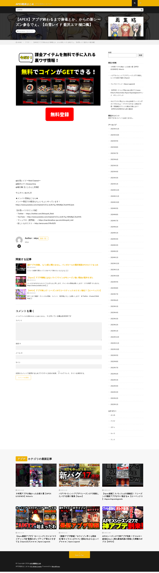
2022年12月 (115, 334)
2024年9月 (114, 208)
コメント (19, 322)
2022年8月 (114, 359)
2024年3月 (114, 244)
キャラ (113, 429)
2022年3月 (114, 389)
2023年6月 (114, 298)
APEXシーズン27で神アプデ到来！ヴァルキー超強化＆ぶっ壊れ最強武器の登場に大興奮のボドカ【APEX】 (122, 536)
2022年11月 (115, 340)
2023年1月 (114, 328)
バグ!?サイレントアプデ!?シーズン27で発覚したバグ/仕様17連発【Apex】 (79, 491)
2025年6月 (114, 160)
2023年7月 (114, 292)
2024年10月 (115, 202)
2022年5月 (114, 377)
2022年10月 (115, 347)
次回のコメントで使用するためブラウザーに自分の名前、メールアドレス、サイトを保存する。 (51, 375)
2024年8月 (114, 214)
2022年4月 (114, 383)
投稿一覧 (43, 240)
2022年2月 (114, 395)
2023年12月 (115, 262)
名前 (18, 345)
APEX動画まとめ (36, 565)
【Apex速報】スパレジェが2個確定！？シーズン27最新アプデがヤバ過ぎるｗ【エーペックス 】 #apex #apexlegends (122, 493)
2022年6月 (114, 371)
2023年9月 (114, 280)
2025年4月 (114, 172)
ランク (113, 435)
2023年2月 (114, 322)
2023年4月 (114, 310)
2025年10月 (115, 135)
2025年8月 (114, 147)
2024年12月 (115, 190)
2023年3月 (114, 316)
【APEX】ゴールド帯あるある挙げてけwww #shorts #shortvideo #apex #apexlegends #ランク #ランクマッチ (127, 93)
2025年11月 (115, 129)
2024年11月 (115, 196)
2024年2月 (114, 250)
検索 (109, 54)
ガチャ (113, 423)
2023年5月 (114, 304)
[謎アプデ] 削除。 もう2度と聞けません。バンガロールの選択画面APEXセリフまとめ (62, 267)
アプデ (31, 33)
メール (19, 355)
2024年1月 (114, 256)
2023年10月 (115, 274)
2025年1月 (114, 184)
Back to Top (79, 557)
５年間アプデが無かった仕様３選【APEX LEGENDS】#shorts (36, 491)
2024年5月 (114, 232)
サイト (18, 364)
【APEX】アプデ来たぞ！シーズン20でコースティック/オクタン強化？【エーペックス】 (64, 292)
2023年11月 (115, 268)
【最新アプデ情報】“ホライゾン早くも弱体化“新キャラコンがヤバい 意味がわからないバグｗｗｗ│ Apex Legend (79, 536)
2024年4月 (114, 238)
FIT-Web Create (36, 568)
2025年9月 (114, 141)
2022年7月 (114, 365)
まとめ (113, 411)
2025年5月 (114, 166)
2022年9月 (114, 353)
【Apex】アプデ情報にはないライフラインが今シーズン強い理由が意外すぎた (60, 279)
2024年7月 (114, 220)
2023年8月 (114, 286)
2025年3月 (114, 178)
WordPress (57, 568)
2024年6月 (114, 226)
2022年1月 (114, 401)
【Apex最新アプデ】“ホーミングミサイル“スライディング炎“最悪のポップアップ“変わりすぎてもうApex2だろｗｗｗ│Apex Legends (35, 538)
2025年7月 (114, 154)
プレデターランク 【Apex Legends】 (124, 85)
